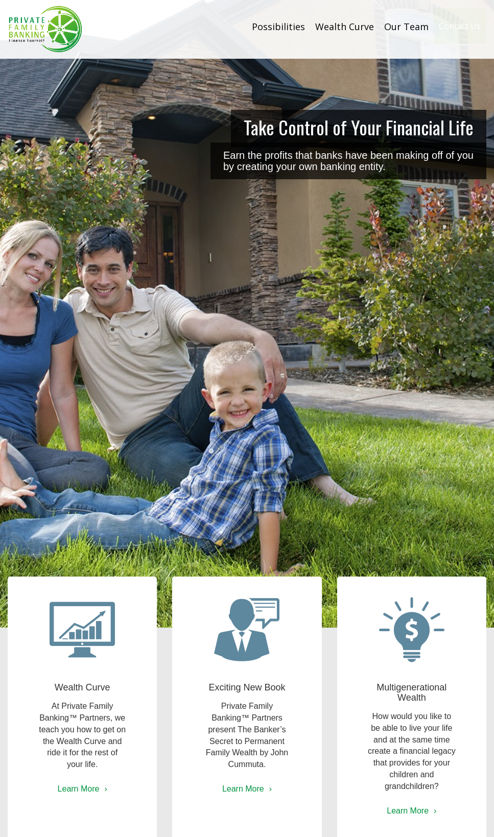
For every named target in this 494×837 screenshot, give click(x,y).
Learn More (79, 788)
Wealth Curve (323, 26)
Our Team (385, 26)
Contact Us (449, 26)
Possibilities (257, 26)
